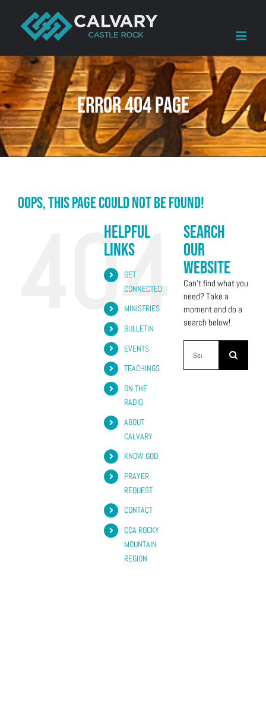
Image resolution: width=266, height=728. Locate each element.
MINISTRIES (142, 308)
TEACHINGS (142, 368)
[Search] (233, 355)
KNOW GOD (141, 456)
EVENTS (136, 348)
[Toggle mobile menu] (242, 36)
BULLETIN (139, 328)
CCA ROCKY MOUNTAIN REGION (141, 544)
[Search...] (200, 355)
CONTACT (138, 510)
